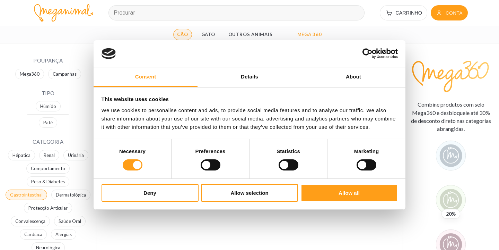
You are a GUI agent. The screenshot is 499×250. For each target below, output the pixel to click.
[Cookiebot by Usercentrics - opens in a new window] (367, 53)
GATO (208, 34)
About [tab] (353, 77)
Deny (149, 193)
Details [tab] (249, 77)
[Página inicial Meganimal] (62, 13)
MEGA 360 (309, 34)
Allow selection (249, 193)
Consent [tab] (145, 77)
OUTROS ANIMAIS (250, 34)
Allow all (349, 193)
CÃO (182, 34)
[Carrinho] (403, 12)
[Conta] (449, 12)
